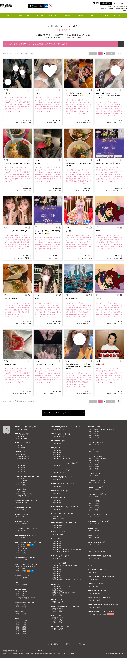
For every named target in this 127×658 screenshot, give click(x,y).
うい (29, 190)
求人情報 (117, 15)
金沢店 (24, 546)
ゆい (29, 122)
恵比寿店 (24, 438)
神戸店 (24, 436)
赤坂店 (67, 549)
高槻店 (97, 475)
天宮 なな (89, 190)
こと (90, 258)
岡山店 (24, 516)
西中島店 (32, 566)
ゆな (59, 122)
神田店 (24, 510)
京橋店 (61, 443)
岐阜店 (61, 527)
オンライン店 (103, 614)
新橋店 (24, 553)
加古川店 (61, 429)
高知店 (24, 469)
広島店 (24, 627)
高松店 (61, 452)
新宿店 (68, 579)
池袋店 (24, 485)
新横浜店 (26, 458)
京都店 (24, 471)
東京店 (24, 633)
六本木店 (24, 523)
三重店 (24, 530)
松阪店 (24, 467)
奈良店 (24, 454)
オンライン (110, 614)
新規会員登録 (106, 3)
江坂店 (24, 445)
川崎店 (25, 502)
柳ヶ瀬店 (97, 558)
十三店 (61, 450)
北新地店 (24, 480)
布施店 (103, 482)
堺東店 (97, 444)
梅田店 (24, 465)
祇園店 (30, 494)
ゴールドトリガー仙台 (20, 122)
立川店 (24, 595)
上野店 (61, 516)
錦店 (23, 594)
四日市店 (24, 548)
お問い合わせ (82, 644)
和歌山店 (26, 456)
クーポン (93, 15)
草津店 (24, 605)
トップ (8, 15)
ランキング (53, 15)
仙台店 (24, 482)
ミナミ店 (24, 429)
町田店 (24, 607)
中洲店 (24, 447)
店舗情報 (79, 15)
